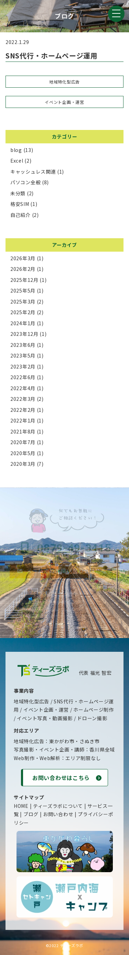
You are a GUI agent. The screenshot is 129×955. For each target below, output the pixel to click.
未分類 (17, 193)
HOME (21, 805)
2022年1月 (22, 420)
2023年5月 (22, 355)
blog (16, 149)
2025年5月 (22, 290)
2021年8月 (22, 431)
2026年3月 (22, 258)
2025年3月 (22, 301)
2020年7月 (22, 442)
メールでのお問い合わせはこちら (64, 571)
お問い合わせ (58, 814)
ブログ (31, 814)
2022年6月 (22, 377)
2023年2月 (22, 366)
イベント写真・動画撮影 (45, 718)
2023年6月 (22, 344)
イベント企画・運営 (64, 102)
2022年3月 (22, 398)
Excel (16, 160)
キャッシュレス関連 (33, 171)
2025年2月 (22, 312)
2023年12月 (24, 333)
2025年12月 (24, 279)
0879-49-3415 (64, 548)
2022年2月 (22, 409)
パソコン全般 (25, 182)
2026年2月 (22, 268)
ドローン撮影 (92, 718)
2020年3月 (22, 463)
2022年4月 (22, 388)
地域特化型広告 (64, 82)
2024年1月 (22, 323)
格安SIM (19, 203)
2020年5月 (22, 453)
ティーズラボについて (58, 805)
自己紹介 (20, 214)
